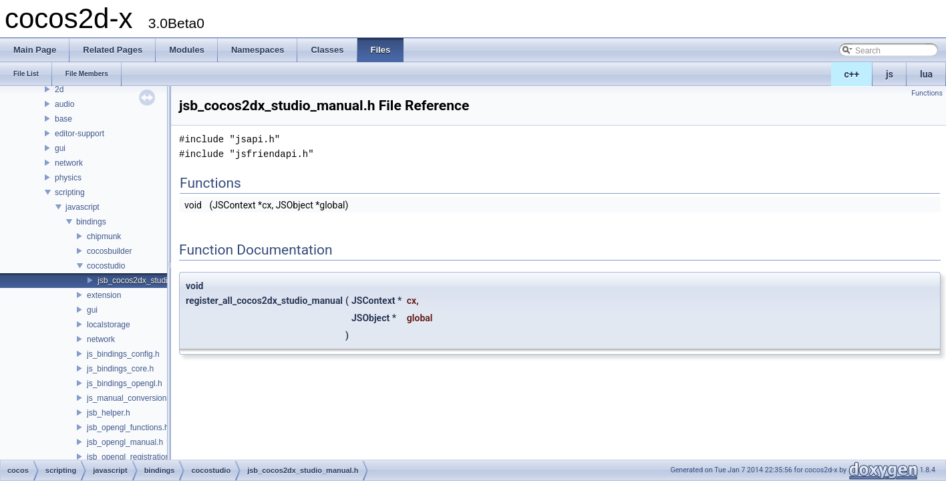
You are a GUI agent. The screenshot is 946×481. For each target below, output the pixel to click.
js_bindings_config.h (123, 354)
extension (104, 295)
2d (59, 89)
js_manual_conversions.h (132, 398)
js (889, 74)
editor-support (79, 133)
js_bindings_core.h (120, 368)
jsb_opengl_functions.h (128, 427)
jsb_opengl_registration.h (131, 457)
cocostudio (106, 266)
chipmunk (104, 236)
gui (60, 148)
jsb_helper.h (108, 413)
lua (926, 74)
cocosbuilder (109, 251)
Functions (927, 93)
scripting (70, 192)
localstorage (108, 324)
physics (68, 177)
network (69, 163)
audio (64, 104)
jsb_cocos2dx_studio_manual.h (153, 280)
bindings (91, 221)
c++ (852, 74)
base (63, 119)
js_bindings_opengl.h (124, 383)
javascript (82, 207)
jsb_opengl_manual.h (125, 442)
